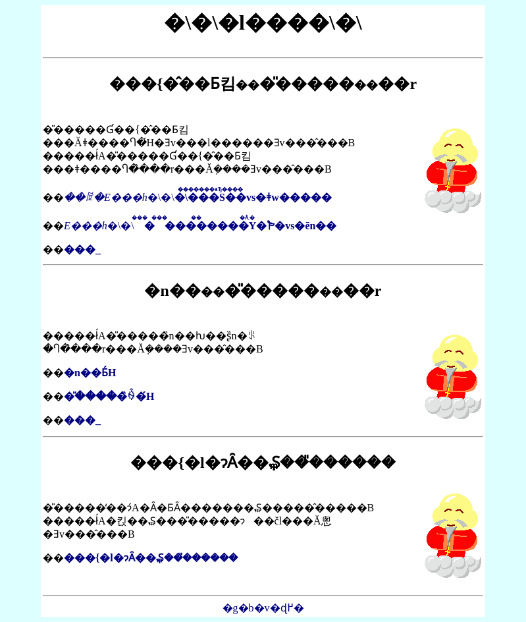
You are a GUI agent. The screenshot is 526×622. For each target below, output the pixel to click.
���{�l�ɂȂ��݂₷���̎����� (151, 557)
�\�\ (198, 197)
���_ (82, 249)
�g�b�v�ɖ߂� (263, 607)
